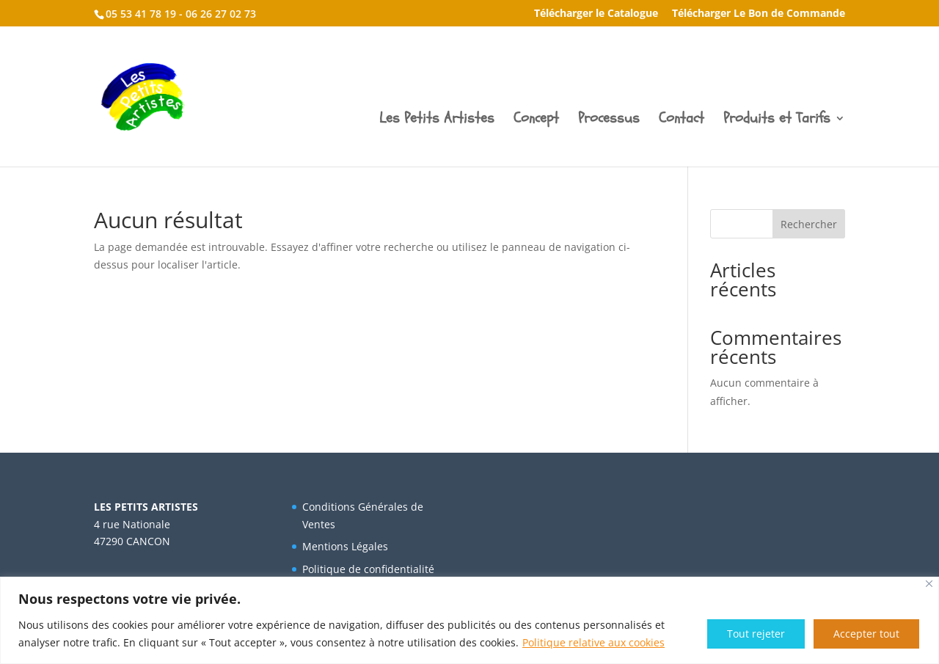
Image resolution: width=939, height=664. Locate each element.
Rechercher (809, 224)
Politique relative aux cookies (593, 642)
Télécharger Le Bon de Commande (758, 14)
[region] (469, 620)
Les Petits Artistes (436, 120)
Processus (609, 120)
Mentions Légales (345, 546)
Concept (536, 120)
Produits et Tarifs (776, 120)
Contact (681, 120)
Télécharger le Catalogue (596, 14)
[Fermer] (929, 583)
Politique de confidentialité (368, 569)
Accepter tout (866, 634)
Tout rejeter (756, 634)
